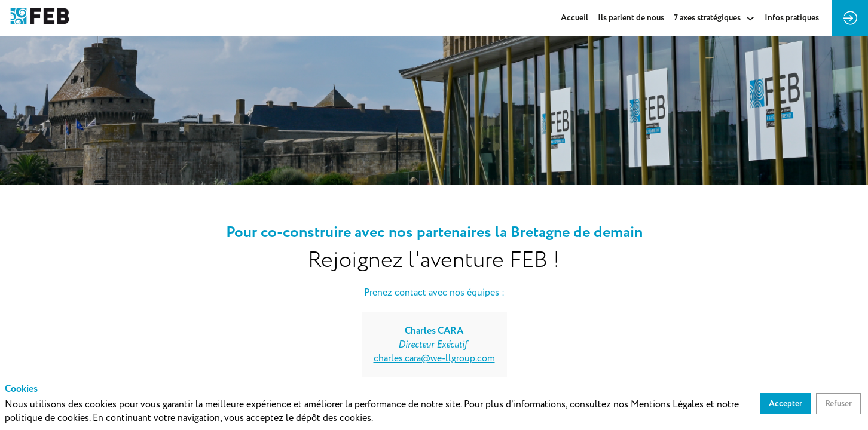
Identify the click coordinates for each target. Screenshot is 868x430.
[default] (792, 18)
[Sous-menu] (750, 18)
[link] (574, 18)
